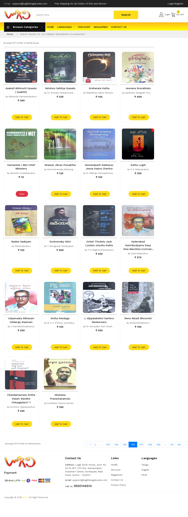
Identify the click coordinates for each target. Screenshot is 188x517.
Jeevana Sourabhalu (138, 88)
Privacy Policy (118, 492)
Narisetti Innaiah (18, 174)
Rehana (19, 249)
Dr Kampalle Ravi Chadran (100, 330)
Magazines (101, 27)
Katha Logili (138, 166)
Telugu (145, 472)
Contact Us (119, 27)
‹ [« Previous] (85, 452)
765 (124, 452)
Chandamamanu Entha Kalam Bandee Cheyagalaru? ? (21, 404)
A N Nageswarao (97, 252)
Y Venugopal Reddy (57, 249)
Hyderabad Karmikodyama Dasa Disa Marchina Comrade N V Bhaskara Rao (138, 252)
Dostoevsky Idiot (60, 244)
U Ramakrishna (19, 330)
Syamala (135, 256)
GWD (25, 505)
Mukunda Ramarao (19, 96)
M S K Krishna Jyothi (58, 327)
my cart (177, 14)
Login (164, 14)
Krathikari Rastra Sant (59, 409)
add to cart (21, 118)
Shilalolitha (136, 327)
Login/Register (175, 3)
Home (10, 34)
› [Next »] (185, 452)
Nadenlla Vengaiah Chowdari (140, 92)
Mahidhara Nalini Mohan (99, 92)
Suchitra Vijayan (18, 412)
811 (172, 452)
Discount (84, 27)
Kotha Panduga (60, 322)
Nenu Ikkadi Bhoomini (138, 322)
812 (179, 452)
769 (158, 452)
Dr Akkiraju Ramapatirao (99, 174)
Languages (66, 27)
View (21, 197)
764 (116, 452)
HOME (50, 27)
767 (141, 452)
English (145, 477)
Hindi (144, 482)
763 (108, 452)
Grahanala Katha (99, 88)
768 (150, 452)
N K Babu (135, 170)
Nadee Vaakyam (21, 244)
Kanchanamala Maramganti (62, 174)
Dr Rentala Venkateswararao (62, 96)
